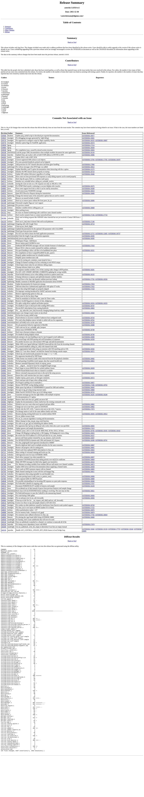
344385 (3, 339)
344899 (3, 368)
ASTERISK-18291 (88, 270)
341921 (3, 243)
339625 (3, 138)
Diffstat (7, 32)
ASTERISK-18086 (88, 155)
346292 (3, 426)
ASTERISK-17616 (88, 245)
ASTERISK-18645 (88, 387)
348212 (3, 491)
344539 (3, 346)
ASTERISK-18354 (88, 303)
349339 (3, 530)
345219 (3, 382)
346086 (3, 416)
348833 (3, 510)
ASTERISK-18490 (88, 337)
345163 (3, 380)
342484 (3, 262)
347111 (3, 452)
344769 (3, 356)
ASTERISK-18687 (101, 140)
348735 (3, 507)
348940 (3, 515)
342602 (3, 270)
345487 (3, 394)
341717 (3, 233)
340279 (3, 160)
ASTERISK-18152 (88, 344)
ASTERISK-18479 (114, 160)
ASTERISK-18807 (88, 445)
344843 (3, 366)
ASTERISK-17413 (88, 428)
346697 (3, 433)
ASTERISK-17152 (88, 507)
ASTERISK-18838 (88, 452)
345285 (3, 387)
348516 (3, 503)
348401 (3, 498)
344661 (3, 351)
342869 (3, 277)
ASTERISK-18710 (88, 172)
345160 (3, 378)
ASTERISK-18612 (88, 167)
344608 (3, 349)
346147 (3, 421)
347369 (3, 464)
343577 (3, 306)
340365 (3, 164)
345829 (3, 407)
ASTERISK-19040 (88, 529)
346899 (3, 440)
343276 (3, 296)
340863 (3, 188)
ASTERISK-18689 (88, 517)
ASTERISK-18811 (88, 471)
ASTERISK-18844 (101, 515)
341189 (3, 208)
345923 (3, 409)
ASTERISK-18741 (101, 440)
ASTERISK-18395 (88, 236)
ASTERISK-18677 (88, 136)
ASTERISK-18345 (101, 431)
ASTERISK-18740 (88, 334)
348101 (3, 483)
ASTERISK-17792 (88, 279)
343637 (3, 310)
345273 (3, 385)
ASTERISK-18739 (88, 322)
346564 (3, 431)
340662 (3, 179)
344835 (3, 361)
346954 (3, 445)
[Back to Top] (72, 42)
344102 (3, 325)
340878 (3, 191)
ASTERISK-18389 (88, 440)
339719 (3, 140)
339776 (3, 143)
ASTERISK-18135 (88, 274)
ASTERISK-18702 (101, 385)
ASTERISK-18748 (88, 330)
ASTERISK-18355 (101, 303)
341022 (3, 196)
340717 (3, 184)
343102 (3, 286)
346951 (3, 443)
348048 (3, 481)
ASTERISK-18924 (88, 462)
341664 (3, 229)
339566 (3, 136)
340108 (3, 152)
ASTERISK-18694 (88, 150)
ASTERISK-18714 (88, 224)
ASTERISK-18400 (88, 193)
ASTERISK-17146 (88, 215)
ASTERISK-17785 (101, 160)
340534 (3, 174)
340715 (3, 181)
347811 (3, 476)
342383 (3, 257)
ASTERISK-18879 (88, 512)
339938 (3, 150)
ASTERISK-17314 (88, 145)
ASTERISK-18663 (88, 308)
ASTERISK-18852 (88, 361)
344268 (3, 334)
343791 (3, 315)
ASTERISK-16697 (88, 438)
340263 (3, 157)
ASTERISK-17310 (88, 289)
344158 (3, 330)
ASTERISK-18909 (88, 476)
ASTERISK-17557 (88, 483)
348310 (3, 493)
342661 (3, 272)
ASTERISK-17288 (88, 385)
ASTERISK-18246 (101, 394)
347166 (3, 457)
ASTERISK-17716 (101, 215)
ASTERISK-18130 (88, 152)
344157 (3, 327)
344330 (3, 337)
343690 (3, 313)
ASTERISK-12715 (88, 233)
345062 (3, 373)
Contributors (9, 28)
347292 (3, 462)
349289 (3, 527)
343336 (3, 301)
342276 (3, 250)
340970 (3, 193)
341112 (3, 205)
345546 (3, 399)
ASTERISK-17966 (88, 164)
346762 (3, 438)
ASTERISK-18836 (88, 495)
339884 (3, 148)
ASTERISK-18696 (88, 200)
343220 (3, 294)
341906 (3, 241)
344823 (3, 358)
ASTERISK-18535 (88, 140)
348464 (3, 500)
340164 (3, 155)
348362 (3, 495)
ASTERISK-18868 (88, 390)
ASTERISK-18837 (88, 457)
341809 (3, 238)
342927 (3, 279)
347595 (3, 471)
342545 (3, 267)
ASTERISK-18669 (88, 313)
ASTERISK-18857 (88, 382)
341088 (3, 200)
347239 (3, 459)
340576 (3, 176)
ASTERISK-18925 (88, 433)
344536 (3, 344)
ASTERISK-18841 (88, 447)
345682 (3, 402)
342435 (3, 260)
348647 (3, 505)
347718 (3, 474)
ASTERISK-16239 (88, 486)
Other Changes (9, 30)
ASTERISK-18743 (88, 318)
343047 (3, 284)
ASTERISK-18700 (88, 431)
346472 (3, 428)
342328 (3, 253)
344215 (3, 332)
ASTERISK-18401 (88, 138)
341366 (3, 218)
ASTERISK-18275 (88, 186)
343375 (3, 303)
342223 (3, 248)
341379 (3, 221)
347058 (3, 450)
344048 (3, 322)
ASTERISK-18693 (88, 426)
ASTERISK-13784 (88, 160)
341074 (3, 198)
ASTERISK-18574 (88, 143)
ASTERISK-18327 (88, 435)
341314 (3, 215)
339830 (3, 145)
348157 (3, 488)
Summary (8, 26)
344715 (3, 354)
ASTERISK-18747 (88, 306)
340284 (3, 162)
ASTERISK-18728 (88, 505)
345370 (3, 390)
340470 (3, 169)
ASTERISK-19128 (101, 529)
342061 (3, 245)
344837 (3, 363)
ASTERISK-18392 (88, 349)
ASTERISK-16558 (88, 339)
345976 (3, 411)
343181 (3, 291)
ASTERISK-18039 (88, 368)
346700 (3, 435)
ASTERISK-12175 (88, 169)
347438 (3, 467)
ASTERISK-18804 (88, 459)
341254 (3, 210)
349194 (3, 524)
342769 (3, 274)
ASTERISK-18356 (101, 279)
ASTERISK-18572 (88, 378)
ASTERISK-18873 (88, 464)
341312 (3, 212)
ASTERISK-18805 (88, 469)
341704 (3, 231)
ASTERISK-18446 (88, 174)
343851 (3, 318)
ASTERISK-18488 (88, 325)
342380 (3, 255)
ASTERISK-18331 (88, 250)
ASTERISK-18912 (101, 414)
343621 (3, 308)
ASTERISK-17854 (88, 284)
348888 (3, 512)
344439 (3, 342)
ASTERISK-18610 (88, 191)
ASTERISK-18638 (88, 148)
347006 (3, 447)
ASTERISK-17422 (88, 286)
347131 (3, 455)
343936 (3, 320)
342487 (3, 265)
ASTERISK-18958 (88, 467)
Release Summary (72, 2)
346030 (3, 414)
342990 (3, 282)
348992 (3, 517)
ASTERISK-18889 (88, 479)
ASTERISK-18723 (88, 392)
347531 (3, 469)
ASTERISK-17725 (114, 529)
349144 (3, 522)
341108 (3, 203)
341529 (3, 226)
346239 (3, 423)
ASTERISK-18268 (88, 188)
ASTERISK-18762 (88, 320)
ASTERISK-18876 (88, 510)
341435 (3, 224)
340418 (3, 167)
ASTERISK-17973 (88, 409)
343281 (3, 298)
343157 (3, 289)
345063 (3, 375)
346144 (3, 419)
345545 (3, 397)
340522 (3, 172)
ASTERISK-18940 (88, 481)
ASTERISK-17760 (88, 515)
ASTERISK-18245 (88, 394)
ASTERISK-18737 (114, 233)
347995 (3, 479)
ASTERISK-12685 (101, 233)
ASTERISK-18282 (88, 373)
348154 (3, 486)
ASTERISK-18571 (88, 351)
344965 (3, 370)
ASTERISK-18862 (88, 404)
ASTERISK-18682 (88, 358)
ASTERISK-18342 (114, 431)
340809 (3, 186)
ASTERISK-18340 (127, 529)
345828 (3, 404)
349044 (3, 519)
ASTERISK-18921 (88, 491)
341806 (3, 236)
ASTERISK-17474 (88, 524)
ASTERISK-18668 (88, 208)
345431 (3, 392)
